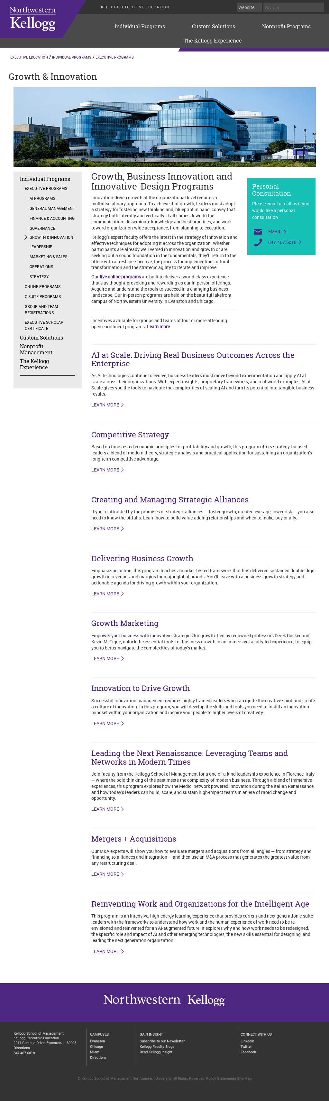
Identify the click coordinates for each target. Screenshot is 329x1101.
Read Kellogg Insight (156, 1052)
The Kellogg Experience (213, 40)
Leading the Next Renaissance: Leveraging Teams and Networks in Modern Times (189, 757)
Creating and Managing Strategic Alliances (170, 499)
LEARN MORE (105, 405)
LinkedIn (247, 1041)
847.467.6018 (282, 242)
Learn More (105, 723)
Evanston (97, 1041)
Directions (22, 1047)
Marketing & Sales (48, 256)
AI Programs (42, 198)
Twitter (246, 1046)
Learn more (158, 326)
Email (274, 232)
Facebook (248, 1052)
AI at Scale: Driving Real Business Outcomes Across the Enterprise (193, 359)
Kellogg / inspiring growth (142, 1006)
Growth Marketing (125, 623)
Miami (95, 1052)
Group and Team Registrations (41, 309)
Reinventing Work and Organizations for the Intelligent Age (200, 904)
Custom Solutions (213, 26)
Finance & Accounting (52, 218)
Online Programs (42, 286)
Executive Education (29, 57)
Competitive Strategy (130, 434)
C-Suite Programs (43, 296)
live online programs (120, 277)
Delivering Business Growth (142, 558)
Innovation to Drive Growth (140, 688)
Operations (41, 266)
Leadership (41, 246)
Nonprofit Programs (286, 26)
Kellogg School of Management (39, 1033)
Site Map (244, 1078)
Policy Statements (221, 1078)
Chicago (96, 1046)
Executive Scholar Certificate (44, 325)
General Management (52, 208)
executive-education (51, 19)
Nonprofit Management (36, 349)
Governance (42, 228)
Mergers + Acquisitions (133, 839)
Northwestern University (204, 1006)
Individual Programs (140, 26)
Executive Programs (115, 57)
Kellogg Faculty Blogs (157, 1046)
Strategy (39, 276)
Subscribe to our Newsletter (162, 1041)
